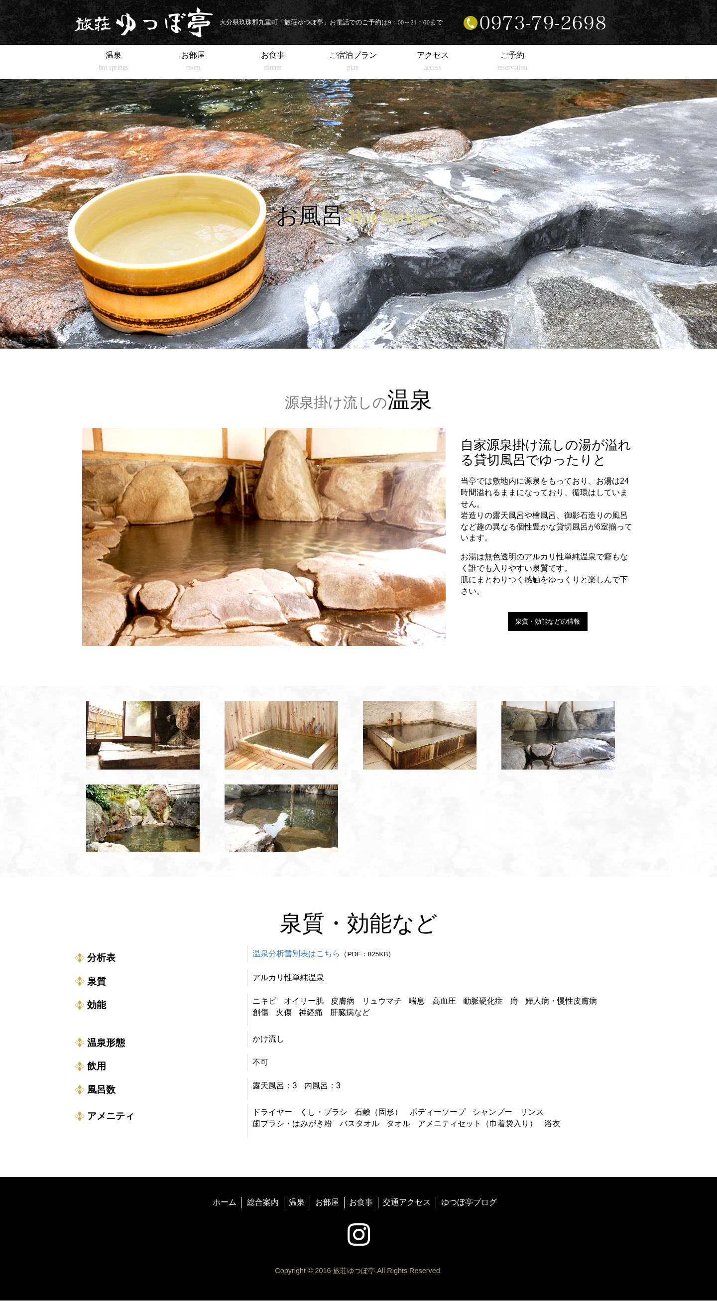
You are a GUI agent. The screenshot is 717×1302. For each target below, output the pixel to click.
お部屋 (327, 1203)
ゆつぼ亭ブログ (469, 1203)
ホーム (225, 1203)
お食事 (361, 1203)
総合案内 (263, 1203)
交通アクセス (407, 1203)
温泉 (297, 1203)
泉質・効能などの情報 (548, 622)
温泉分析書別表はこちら (296, 955)
